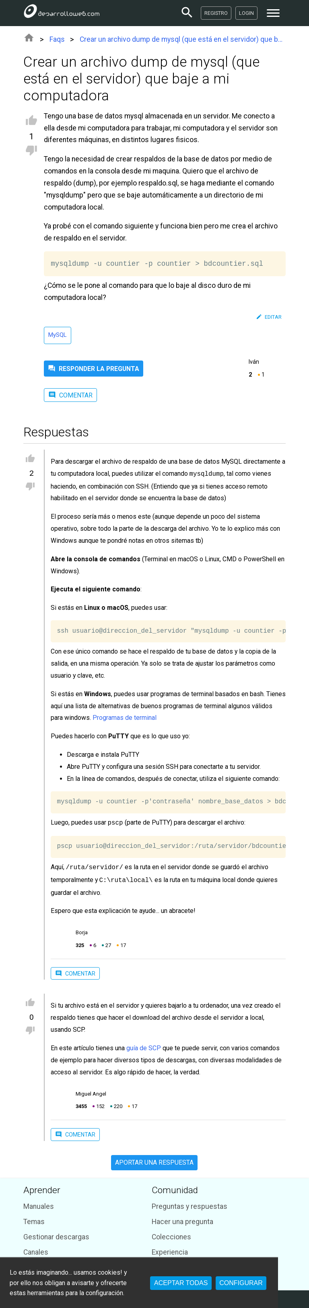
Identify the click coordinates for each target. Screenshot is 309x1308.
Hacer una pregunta (182, 1218)
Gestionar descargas (56, 1234)
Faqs (57, 39)
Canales (35, 1249)
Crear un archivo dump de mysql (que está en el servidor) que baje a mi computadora (183, 39)
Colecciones (171, 1234)
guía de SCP (143, 1045)
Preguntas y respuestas (189, 1203)
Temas (34, 1218)
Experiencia (170, 1249)
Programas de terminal (125, 717)
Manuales (38, 1203)
